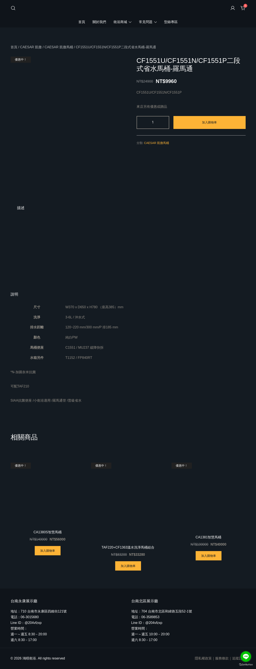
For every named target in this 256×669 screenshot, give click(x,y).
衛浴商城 (120, 22)
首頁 (81, 22)
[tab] (21, 208)
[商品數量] (153, 122)
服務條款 (222, 658)
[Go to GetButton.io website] (246, 664)
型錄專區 (171, 22)
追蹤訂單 (239, 658)
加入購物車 (209, 122)
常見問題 (145, 22)
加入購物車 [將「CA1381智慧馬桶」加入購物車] (208, 555)
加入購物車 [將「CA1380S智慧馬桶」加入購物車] (47, 550)
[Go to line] (246, 656)
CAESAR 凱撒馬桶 (58, 47)
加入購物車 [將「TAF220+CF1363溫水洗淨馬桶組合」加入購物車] (128, 566)
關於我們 (99, 22)
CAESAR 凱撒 (31, 47)
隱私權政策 (203, 658)
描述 (21, 208)
